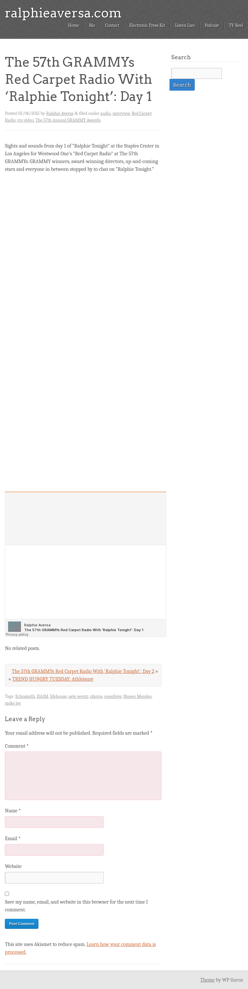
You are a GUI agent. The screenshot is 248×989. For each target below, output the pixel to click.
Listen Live (185, 25)
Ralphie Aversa (60, 113)
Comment (17, 746)
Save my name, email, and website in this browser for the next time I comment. (76, 906)
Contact (112, 25)
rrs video (25, 120)
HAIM (42, 696)
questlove (113, 696)
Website (13, 866)
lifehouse (58, 696)
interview (121, 113)
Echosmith (25, 696)
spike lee (13, 703)
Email (12, 838)
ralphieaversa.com (63, 13)
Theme (207, 980)
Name (13, 811)
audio (105, 113)
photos (96, 696)
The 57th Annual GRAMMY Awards (68, 120)
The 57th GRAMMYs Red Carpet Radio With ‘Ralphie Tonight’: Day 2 (83, 671)
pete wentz (78, 696)
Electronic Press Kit (147, 25)
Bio (92, 25)
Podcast (212, 25)
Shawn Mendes (137, 696)
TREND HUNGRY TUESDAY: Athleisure (53, 679)
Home (73, 25)
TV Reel (236, 25)
